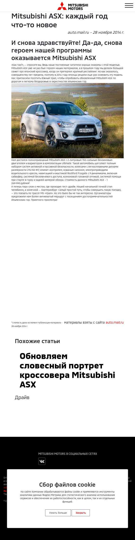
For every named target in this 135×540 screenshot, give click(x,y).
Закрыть (81, 512)
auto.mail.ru (115, 322)
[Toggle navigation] (129, 5)
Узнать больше (58, 512)
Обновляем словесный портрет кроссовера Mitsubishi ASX (67, 369)
